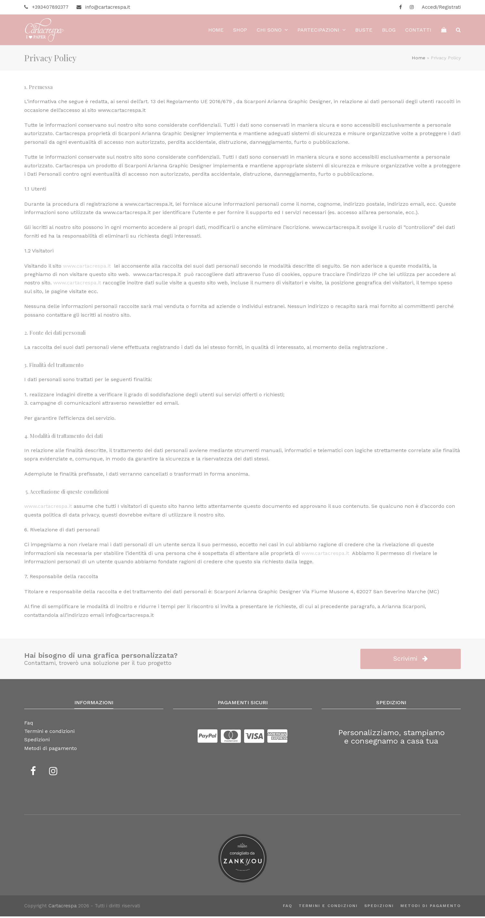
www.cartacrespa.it (48, 508)
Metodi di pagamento (430, 907)
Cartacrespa (62, 908)
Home (418, 59)
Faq (287, 907)
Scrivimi (410, 660)
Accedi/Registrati (441, 7)
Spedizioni (379, 907)
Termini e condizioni (328, 907)
